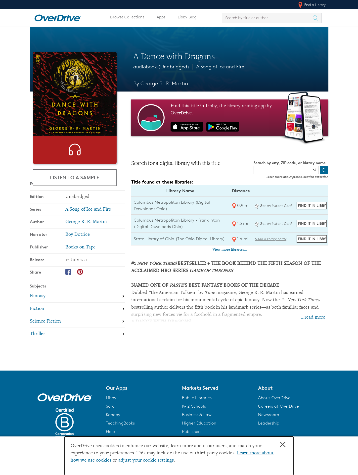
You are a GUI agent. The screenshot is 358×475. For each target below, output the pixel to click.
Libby (111, 402)
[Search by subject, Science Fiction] (77, 344)
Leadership (268, 428)
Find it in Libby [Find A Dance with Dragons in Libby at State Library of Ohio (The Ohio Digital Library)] (312, 239)
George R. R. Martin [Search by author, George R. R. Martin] (164, 83)
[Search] (324, 170)
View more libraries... (230, 250)
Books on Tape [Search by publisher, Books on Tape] (80, 269)
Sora (110, 411)
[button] (141, 393)
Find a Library (311, 5)
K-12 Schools (194, 411)
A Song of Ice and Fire (220, 67)
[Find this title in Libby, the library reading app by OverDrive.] (229, 117)
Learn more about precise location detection (297, 177)
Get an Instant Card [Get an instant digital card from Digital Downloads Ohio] (273, 205)
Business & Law (197, 419)
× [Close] (282, 444)
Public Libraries (197, 402)
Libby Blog (187, 17)
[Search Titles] (316, 18)
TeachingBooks (120, 428)
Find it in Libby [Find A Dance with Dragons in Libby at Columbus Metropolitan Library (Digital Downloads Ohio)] (312, 205)
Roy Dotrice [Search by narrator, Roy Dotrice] (77, 257)
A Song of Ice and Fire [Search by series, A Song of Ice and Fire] (88, 232)
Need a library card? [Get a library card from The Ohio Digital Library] (270, 239)
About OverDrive (274, 402)
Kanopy (113, 419)
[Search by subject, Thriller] (77, 356)
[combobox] (267, 18)
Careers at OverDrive (278, 411)
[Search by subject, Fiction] (77, 331)
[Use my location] (314, 170)
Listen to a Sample (74, 177)
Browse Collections (127, 17)
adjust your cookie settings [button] (146, 460)
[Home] (58, 17)
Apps (161, 17)
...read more (313, 317)
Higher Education (199, 428)
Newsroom (268, 419)
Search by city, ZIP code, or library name (290, 162)
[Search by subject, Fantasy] (77, 318)
